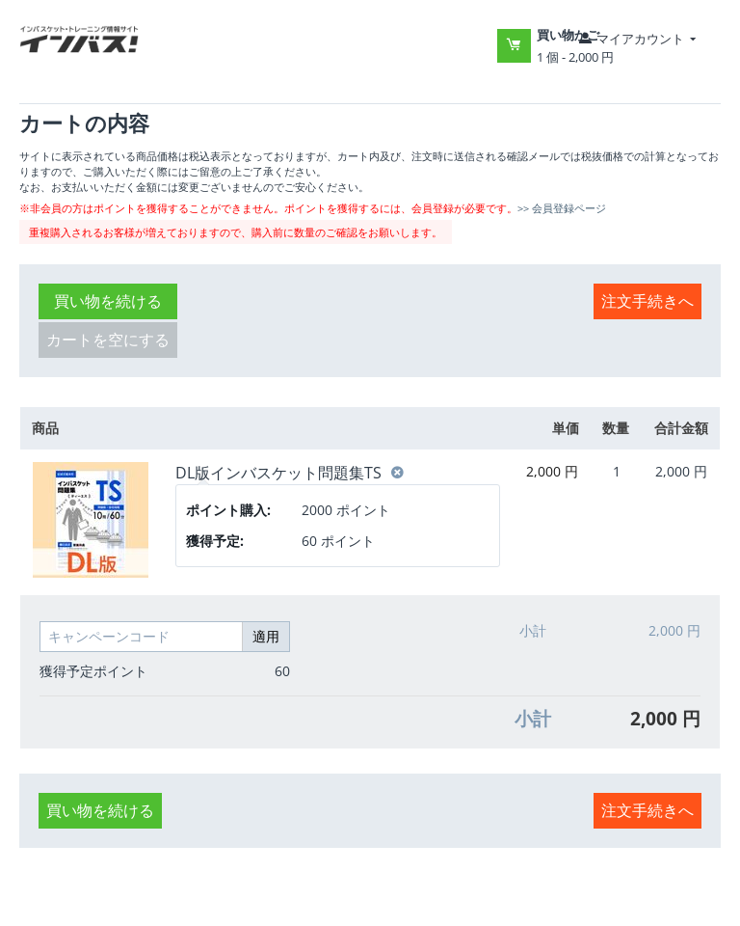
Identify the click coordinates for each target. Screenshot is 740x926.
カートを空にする (108, 339)
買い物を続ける (108, 301)
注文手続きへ (647, 301)
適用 (265, 636)
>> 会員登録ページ (561, 208)
